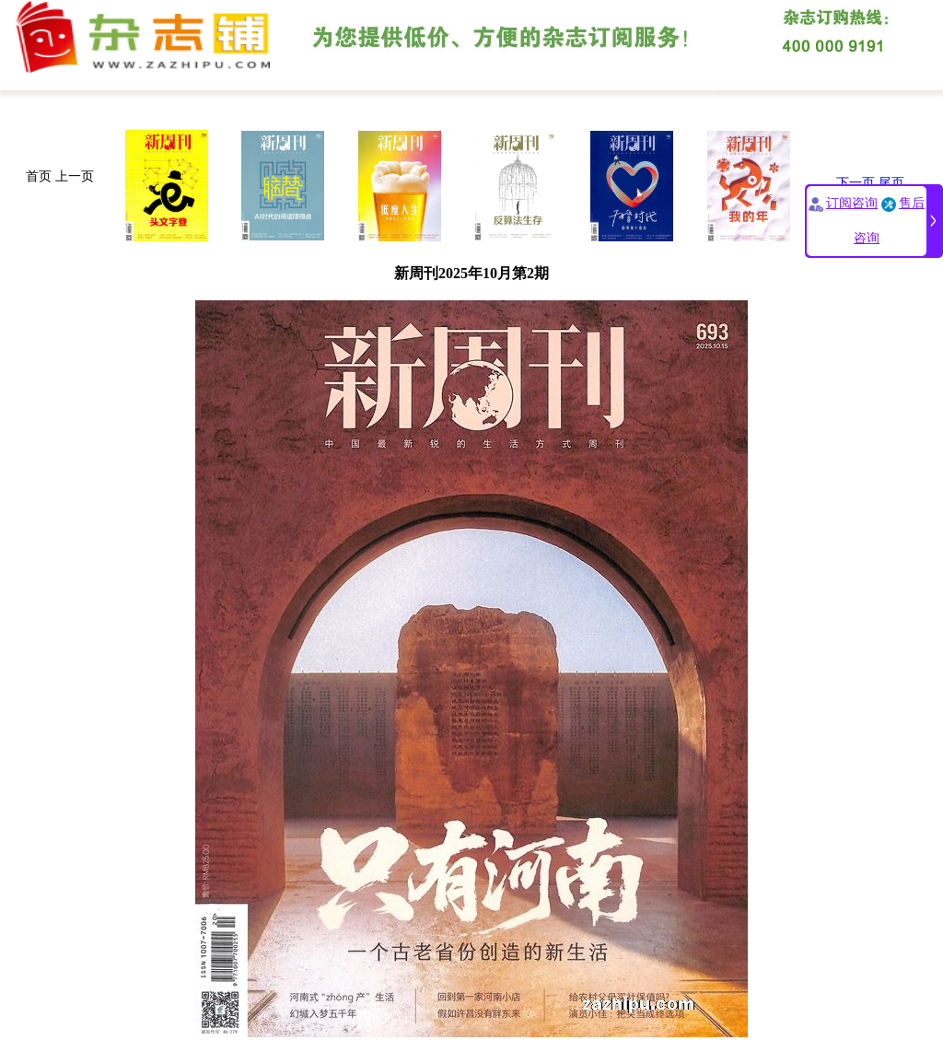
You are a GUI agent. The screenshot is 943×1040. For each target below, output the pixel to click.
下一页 (855, 183)
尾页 (891, 183)
